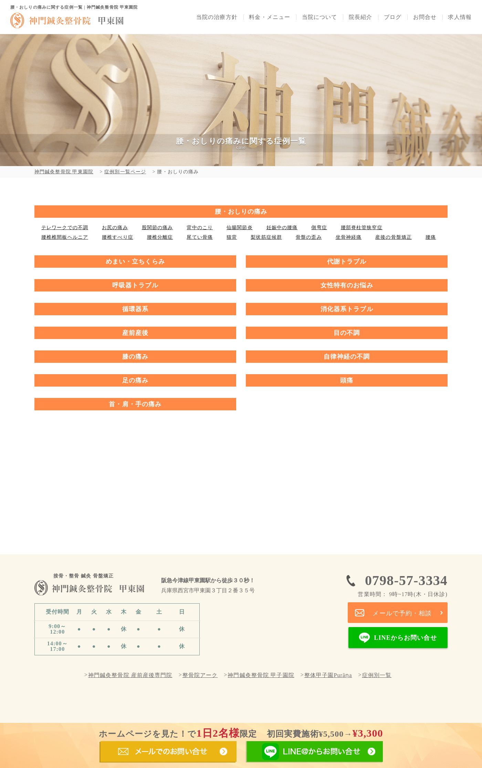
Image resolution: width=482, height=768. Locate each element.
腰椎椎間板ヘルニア (64, 237)
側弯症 (319, 227)
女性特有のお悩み (347, 285)
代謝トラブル (347, 261)
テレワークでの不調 (64, 227)
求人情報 (459, 17)
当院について (319, 17)
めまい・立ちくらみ (135, 261)
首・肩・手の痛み (135, 404)
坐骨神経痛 (349, 237)
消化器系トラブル (347, 309)
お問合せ (425, 17)
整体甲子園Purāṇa (328, 675)
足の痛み (135, 380)
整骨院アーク (200, 675)
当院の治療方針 (217, 17)
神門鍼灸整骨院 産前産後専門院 (130, 675)
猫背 (232, 237)
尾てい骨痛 (200, 237)
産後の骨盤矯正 (393, 237)
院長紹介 (360, 17)
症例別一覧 (377, 675)
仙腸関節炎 (240, 227)
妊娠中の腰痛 (282, 227)
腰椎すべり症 (117, 237)
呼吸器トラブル (135, 285)
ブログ (392, 17)
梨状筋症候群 (266, 237)
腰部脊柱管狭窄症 (362, 227)
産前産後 (135, 332)
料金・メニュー (269, 17)
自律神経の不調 (347, 356)
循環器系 (135, 309)
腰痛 (431, 237)
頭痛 (346, 380)
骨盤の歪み (309, 237)
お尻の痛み (115, 227)
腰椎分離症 (160, 237)
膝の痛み (135, 356)
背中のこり (200, 227)
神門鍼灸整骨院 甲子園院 (261, 675)
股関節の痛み (157, 227)
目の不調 (347, 332)
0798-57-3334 (403, 585)
